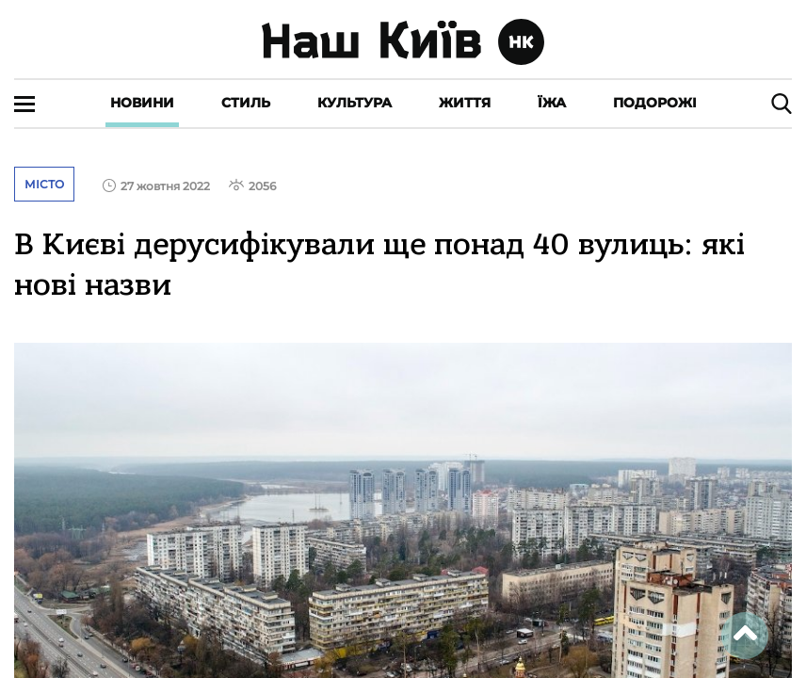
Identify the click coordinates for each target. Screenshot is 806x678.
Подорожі (655, 102)
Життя (465, 102)
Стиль (245, 102)
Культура (354, 102)
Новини (142, 102)
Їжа (552, 102)
